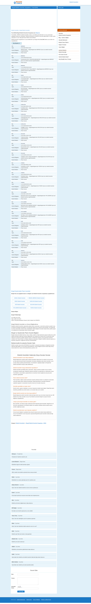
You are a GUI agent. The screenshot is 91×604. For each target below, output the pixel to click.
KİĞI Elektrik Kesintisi (19, 304)
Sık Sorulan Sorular (63, 54)
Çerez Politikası (36, 599)
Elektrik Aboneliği (62, 52)
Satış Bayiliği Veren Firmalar (65, 59)
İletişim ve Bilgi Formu (46, 599)
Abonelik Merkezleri (63, 40)
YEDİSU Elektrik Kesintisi (35, 307)
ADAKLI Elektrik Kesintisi (19, 298)
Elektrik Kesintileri (74, 2)
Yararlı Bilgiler (62, 47)
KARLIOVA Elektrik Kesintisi (36, 301)
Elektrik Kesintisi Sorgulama (65, 35)
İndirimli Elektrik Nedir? (64, 56)
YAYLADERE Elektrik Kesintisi (19, 307)
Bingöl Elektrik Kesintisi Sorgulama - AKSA (36, 423)
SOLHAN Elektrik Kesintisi (36, 304)
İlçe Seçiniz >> (16, 43)
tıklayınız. (38, 32)
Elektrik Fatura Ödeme (63, 42)
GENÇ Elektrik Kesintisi (20, 301)
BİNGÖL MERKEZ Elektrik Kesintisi (36, 298)
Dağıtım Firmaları (62, 44)
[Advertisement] (33, 18)
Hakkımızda (29, 599)
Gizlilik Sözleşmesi (21, 599)
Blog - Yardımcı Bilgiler (64, 37)
